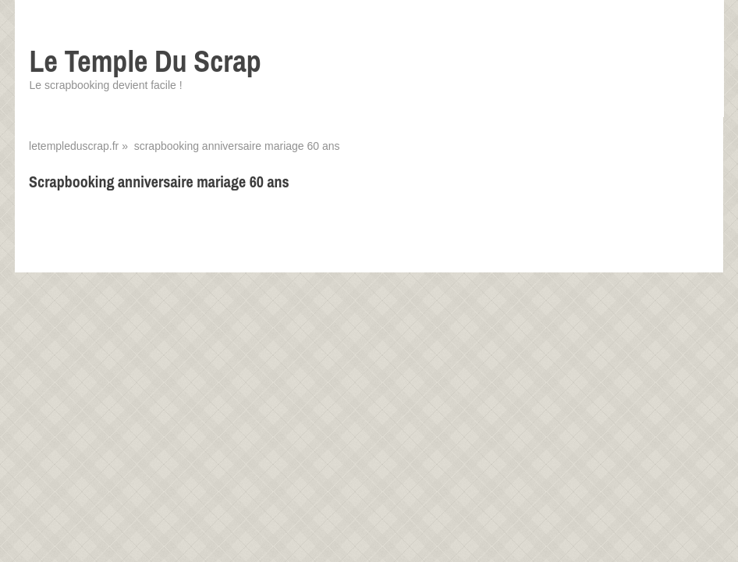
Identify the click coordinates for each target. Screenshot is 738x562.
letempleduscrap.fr (74, 146)
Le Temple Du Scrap (145, 61)
